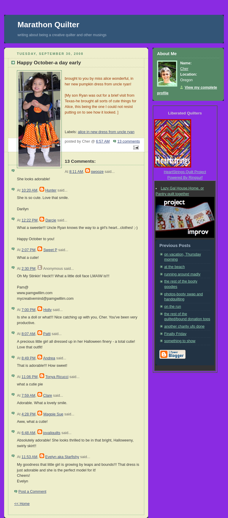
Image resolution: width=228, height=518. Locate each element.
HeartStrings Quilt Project (185, 172)
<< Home (22, 504)
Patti (46, 334)
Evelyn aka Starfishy (62, 457)
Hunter (50, 190)
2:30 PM (28, 269)
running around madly (182, 274)
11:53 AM (29, 457)
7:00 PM (28, 310)
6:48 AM (28, 433)
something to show (179, 341)
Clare (47, 395)
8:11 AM (76, 172)
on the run (172, 307)
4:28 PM (28, 414)
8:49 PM (28, 358)
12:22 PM (29, 220)
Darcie (50, 220)
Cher (184, 69)
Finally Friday (175, 334)
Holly (47, 310)
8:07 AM (28, 334)
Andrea (49, 358)
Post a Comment (32, 492)
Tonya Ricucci (57, 377)
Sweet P (50, 250)
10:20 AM (29, 190)
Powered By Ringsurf (184, 178)
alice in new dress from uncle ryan (106, 132)
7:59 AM (28, 395)
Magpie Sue (53, 414)
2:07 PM (28, 250)
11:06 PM (29, 377)
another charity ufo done (184, 326)
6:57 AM (103, 141)
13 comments (128, 141)
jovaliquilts (51, 433)
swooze (97, 172)
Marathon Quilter (48, 24)
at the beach (174, 267)
